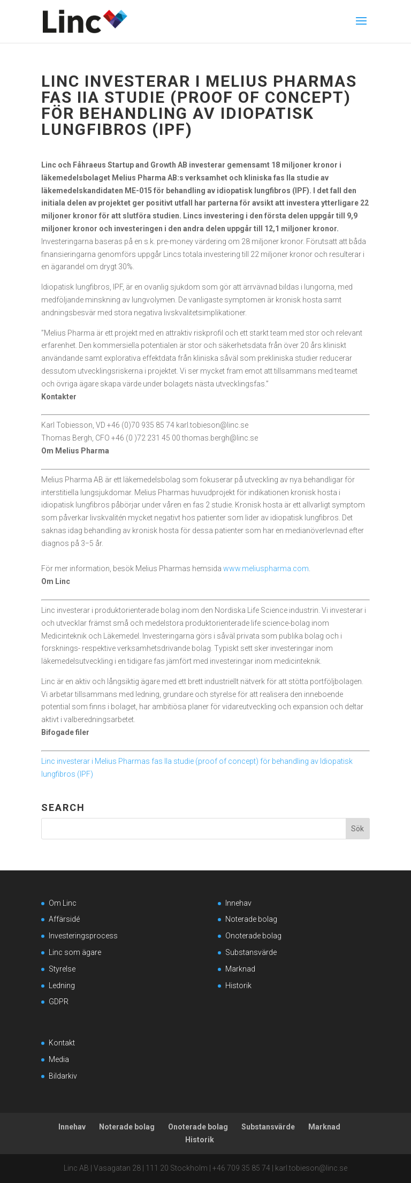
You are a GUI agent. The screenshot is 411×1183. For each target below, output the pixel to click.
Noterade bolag (251, 919)
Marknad (240, 969)
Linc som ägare (75, 952)
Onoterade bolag (253, 935)
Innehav (238, 903)
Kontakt (62, 1042)
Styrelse (62, 969)
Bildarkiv (63, 1076)
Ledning (62, 985)
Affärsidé (64, 919)
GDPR (58, 1001)
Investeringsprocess (83, 935)
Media (59, 1059)
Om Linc (63, 903)
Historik (238, 985)
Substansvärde (251, 952)
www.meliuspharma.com (266, 568)
